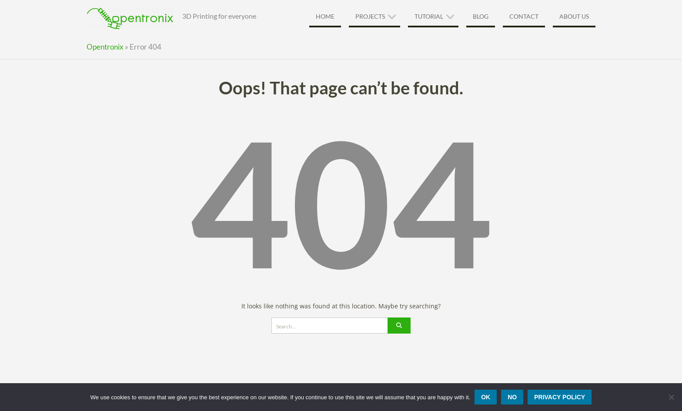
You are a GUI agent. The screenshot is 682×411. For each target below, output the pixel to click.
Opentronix (105, 46)
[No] (671, 397)
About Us (574, 16)
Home (325, 16)
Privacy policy (559, 397)
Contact (523, 16)
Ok (485, 397)
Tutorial (429, 16)
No (512, 397)
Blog (480, 16)
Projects (370, 16)
